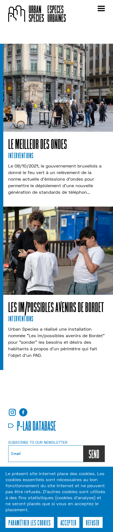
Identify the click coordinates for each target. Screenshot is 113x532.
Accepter (68, 522)
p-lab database (36, 425)
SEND (94, 453)
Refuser (93, 522)
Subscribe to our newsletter (38, 442)
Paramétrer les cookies (29, 522)
